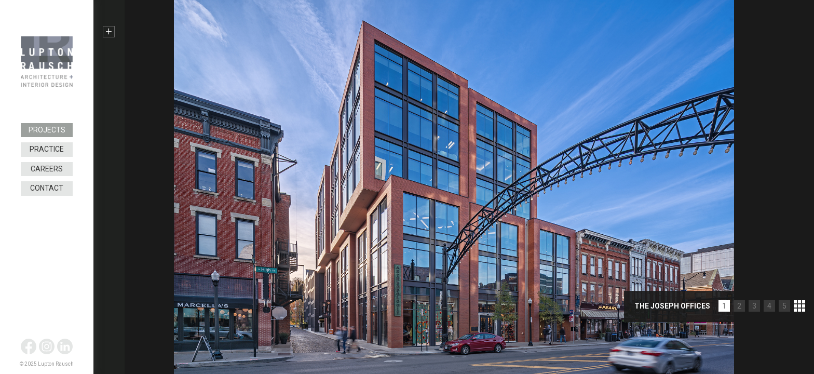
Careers (47, 169)
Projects (47, 130)
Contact (46, 188)
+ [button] (108, 31)
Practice (47, 149)
